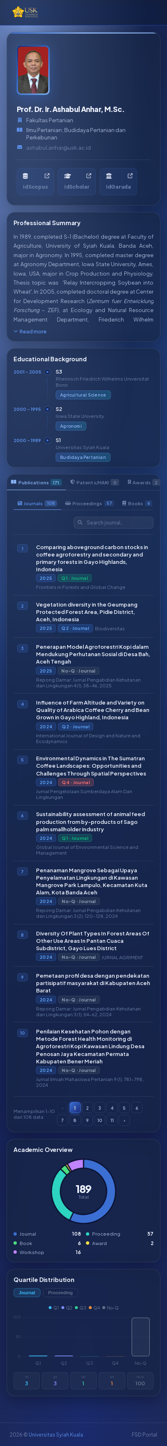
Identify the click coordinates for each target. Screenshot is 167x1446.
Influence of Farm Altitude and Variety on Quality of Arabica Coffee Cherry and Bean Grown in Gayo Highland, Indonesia (92, 710)
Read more (30, 331)
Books (137, 503)
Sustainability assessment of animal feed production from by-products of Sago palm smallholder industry (90, 821)
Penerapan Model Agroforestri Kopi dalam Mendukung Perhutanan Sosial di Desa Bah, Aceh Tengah (93, 653)
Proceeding (60, 1292)
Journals (37, 503)
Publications (36, 482)
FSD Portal (144, 1434)
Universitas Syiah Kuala (56, 1434)
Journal (27, 1292)
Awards (144, 482)
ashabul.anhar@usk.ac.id (58, 147)
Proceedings (90, 503)
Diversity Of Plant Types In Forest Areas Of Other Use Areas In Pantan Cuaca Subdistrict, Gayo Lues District (92, 940)
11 (112, 1119)
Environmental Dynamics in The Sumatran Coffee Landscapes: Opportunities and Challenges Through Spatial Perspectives (91, 765)
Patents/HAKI (94, 482)
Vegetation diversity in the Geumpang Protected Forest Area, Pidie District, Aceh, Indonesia (87, 611)
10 (99, 1119)
